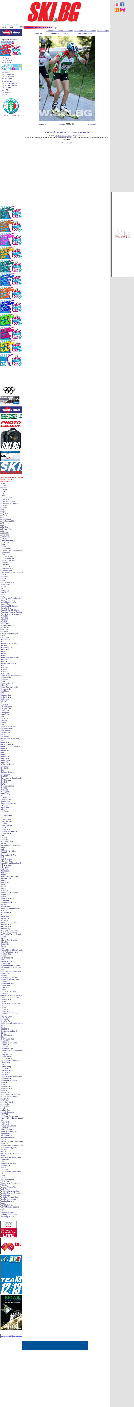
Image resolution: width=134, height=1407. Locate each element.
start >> (89, 33)
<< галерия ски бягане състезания (59, 31)
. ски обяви (5, 72)
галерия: (54, 33)
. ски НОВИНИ (6, 60)
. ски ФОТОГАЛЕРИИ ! (9, 86)
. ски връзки (5, 92)
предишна (38, 33)
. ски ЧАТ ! (5, 90)
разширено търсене (7, 41)
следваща (81, 33)
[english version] (6, 27)
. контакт (4, 95)
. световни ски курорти (9, 83)
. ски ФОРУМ (6, 63)
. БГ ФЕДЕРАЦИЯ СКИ (10, 116)
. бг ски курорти (7, 81)
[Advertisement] (122, 59)
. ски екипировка (7, 74)
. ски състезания (7, 77)
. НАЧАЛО (5, 58)
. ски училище (6, 79)
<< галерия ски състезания (85, 31)
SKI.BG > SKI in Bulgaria (63, 136)
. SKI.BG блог (6, 88)
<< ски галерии (103, 31)
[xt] (71, 143)
